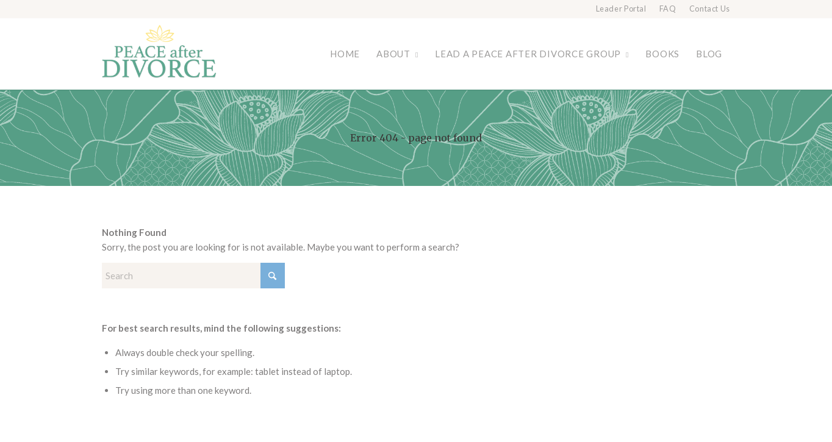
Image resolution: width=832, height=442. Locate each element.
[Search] (193, 275)
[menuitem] (621, 9)
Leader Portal (621, 8)
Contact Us (709, 8)
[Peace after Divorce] (159, 54)
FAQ (667, 8)
